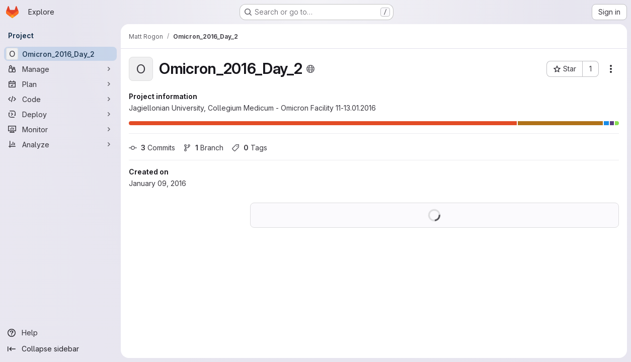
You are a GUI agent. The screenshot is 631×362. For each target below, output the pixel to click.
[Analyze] (60, 144)
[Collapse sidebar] (60, 349)
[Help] (60, 333)
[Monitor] (60, 129)
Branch (203, 147)
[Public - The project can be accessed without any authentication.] (310, 69)
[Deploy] (60, 114)
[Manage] (60, 69)
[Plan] (60, 84)
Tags (249, 147)
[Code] (60, 99)
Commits (152, 147)
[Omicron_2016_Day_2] (60, 54)
